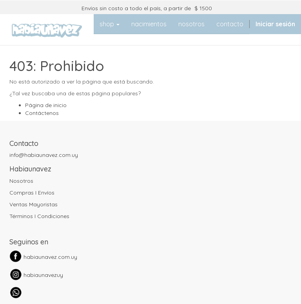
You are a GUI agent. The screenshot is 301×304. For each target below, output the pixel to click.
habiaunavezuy (43, 275)
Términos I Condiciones (39, 216)
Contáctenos (42, 113)
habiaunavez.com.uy (50, 256)
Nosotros (21, 180)
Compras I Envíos (31, 192)
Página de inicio (46, 105)
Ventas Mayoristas (33, 204)
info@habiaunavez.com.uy (43, 154)
